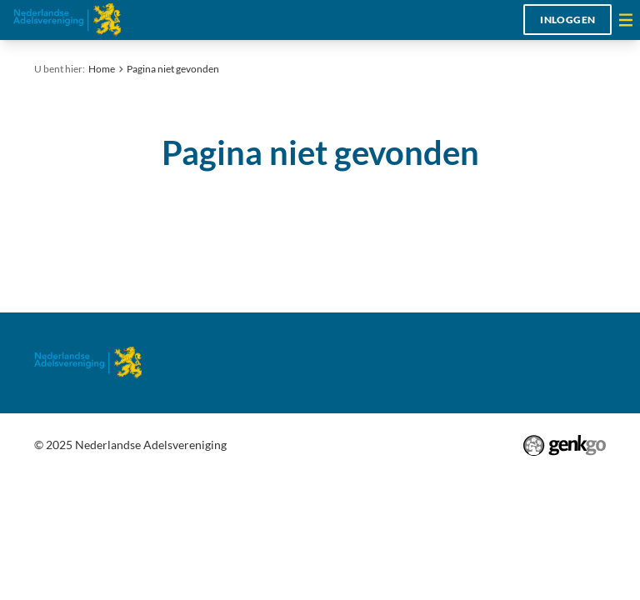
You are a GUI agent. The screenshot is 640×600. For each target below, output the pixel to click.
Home (101, 68)
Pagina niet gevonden (173, 68)
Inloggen (567, 19)
